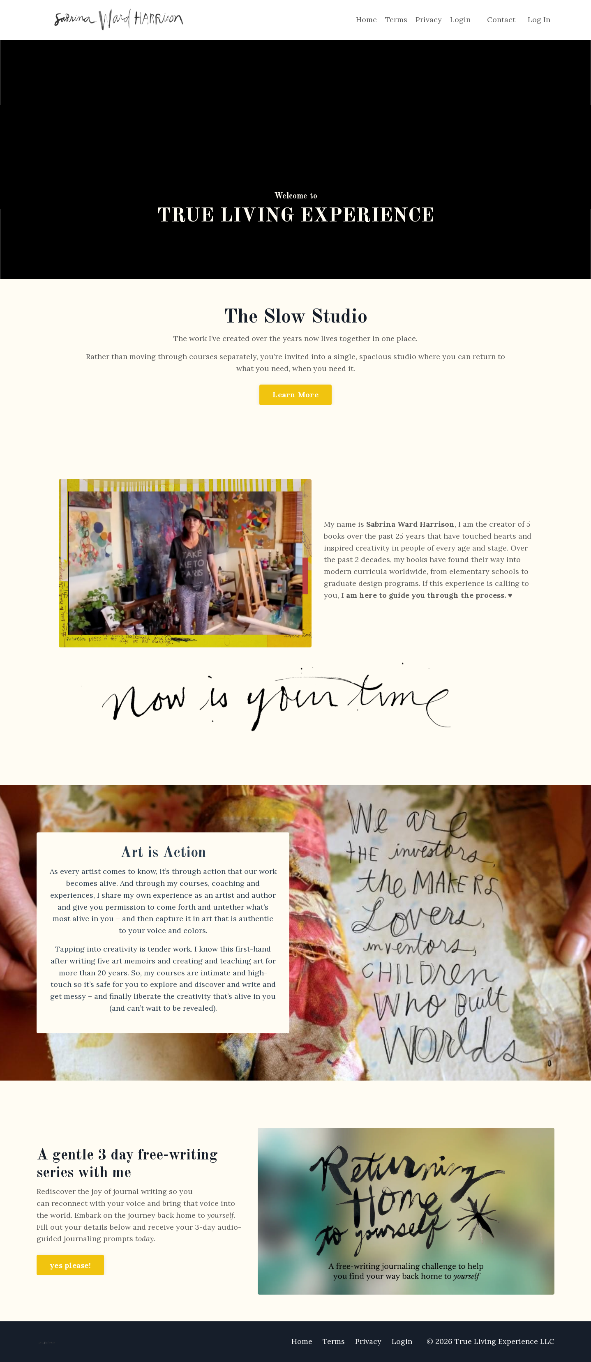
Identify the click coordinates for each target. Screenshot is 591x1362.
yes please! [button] (70, 1265)
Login (460, 19)
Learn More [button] (295, 394)
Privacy (429, 19)
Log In (539, 19)
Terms (396, 19)
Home (366, 19)
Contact (501, 19)
